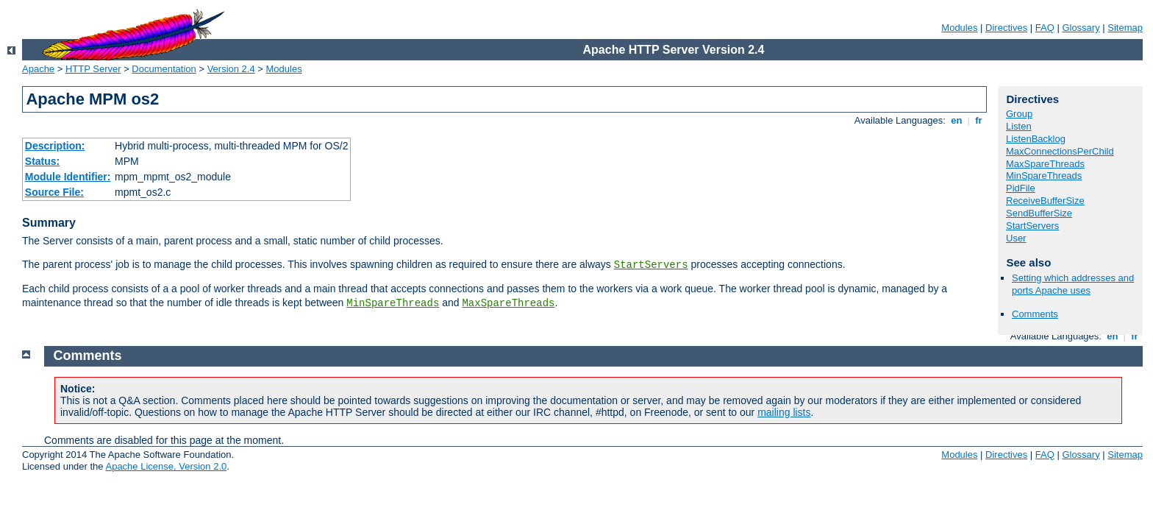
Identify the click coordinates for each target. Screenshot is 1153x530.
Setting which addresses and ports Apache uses (1073, 284)
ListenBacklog (1035, 138)
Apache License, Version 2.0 (165, 466)
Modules (959, 27)
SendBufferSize (1039, 213)
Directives (1006, 27)
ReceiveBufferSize (1045, 200)
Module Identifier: (68, 177)
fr (979, 120)
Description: (55, 146)
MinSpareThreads (392, 303)
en (957, 120)
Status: (42, 161)
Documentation (164, 68)
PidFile (1020, 188)
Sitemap (1125, 27)
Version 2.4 (231, 68)
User (1016, 238)
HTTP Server (93, 68)
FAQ (1044, 27)
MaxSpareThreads (508, 303)
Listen (1019, 126)
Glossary (1080, 27)
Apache (38, 68)
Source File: (54, 192)
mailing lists (783, 412)
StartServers (651, 265)
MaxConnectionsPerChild (1060, 151)
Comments (1035, 313)
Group (1019, 113)
